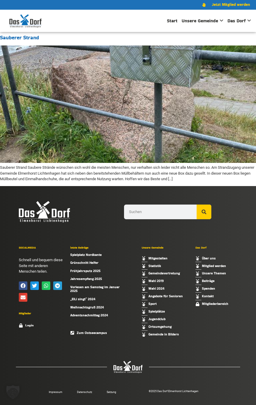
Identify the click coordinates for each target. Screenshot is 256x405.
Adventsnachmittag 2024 (89, 315)
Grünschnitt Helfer (84, 262)
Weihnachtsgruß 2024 (87, 307)
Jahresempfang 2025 (86, 278)
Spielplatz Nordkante (86, 254)
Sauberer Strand (19, 37)
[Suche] (204, 212)
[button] (23, 285)
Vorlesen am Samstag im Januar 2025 (95, 289)
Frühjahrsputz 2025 (85, 271)
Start (172, 21)
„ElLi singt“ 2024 (83, 299)
